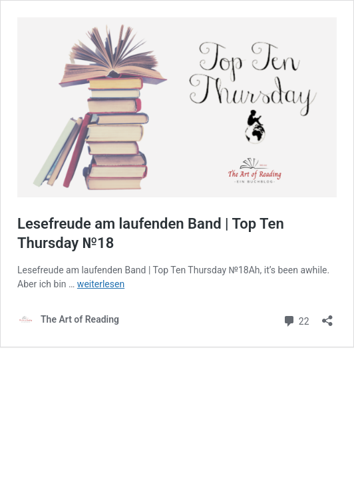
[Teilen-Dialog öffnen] (327, 316)
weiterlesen (100, 284)
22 (296, 319)
